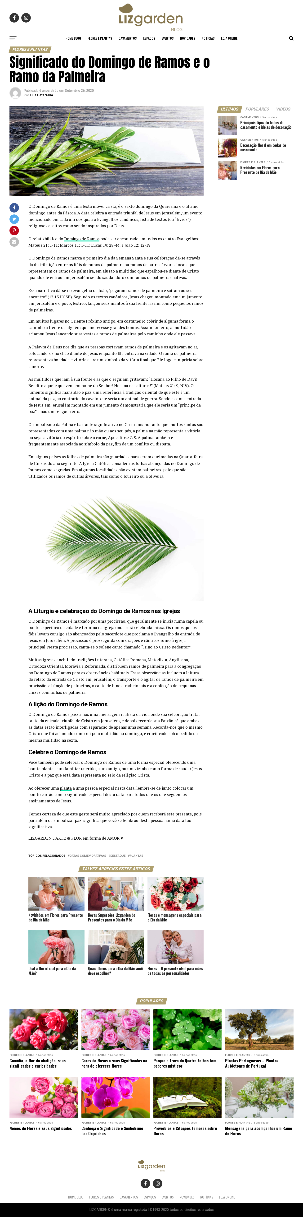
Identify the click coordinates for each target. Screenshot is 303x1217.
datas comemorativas (88, 855)
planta (66, 788)
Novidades (187, 38)
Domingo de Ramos (82, 238)
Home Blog (73, 38)
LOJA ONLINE (229, 38)
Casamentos (128, 38)
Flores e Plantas (100, 38)
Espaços (149, 38)
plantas (136, 855)
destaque (117, 855)
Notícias (208, 38)
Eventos (168, 38)
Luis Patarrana (41, 95)
